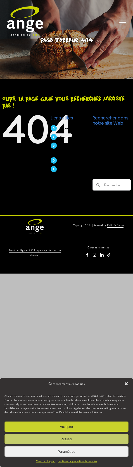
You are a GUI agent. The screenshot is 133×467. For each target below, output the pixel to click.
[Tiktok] (109, 255)
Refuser (67, 439)
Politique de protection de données (77, 461)
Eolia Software (115, 225)
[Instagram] (94, 255)
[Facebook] (87, 255)
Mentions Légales (45, 461)
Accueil (64, 128)
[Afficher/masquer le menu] (123, 21)
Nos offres (67, 160)
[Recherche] (98, 185)
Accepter (66, 427)
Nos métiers (68, 137)
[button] (126, 383)
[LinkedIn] (102, 255)
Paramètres (66, 451)
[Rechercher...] (112, 185)
